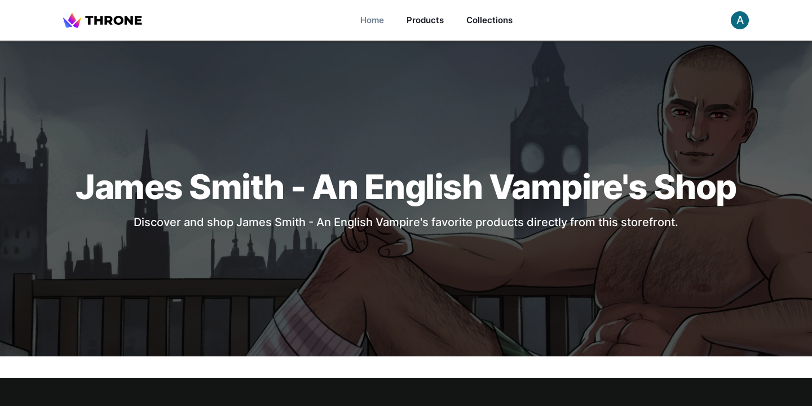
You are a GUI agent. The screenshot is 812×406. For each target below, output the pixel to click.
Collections (489, 20)
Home (372, 20)
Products (425, 20)
